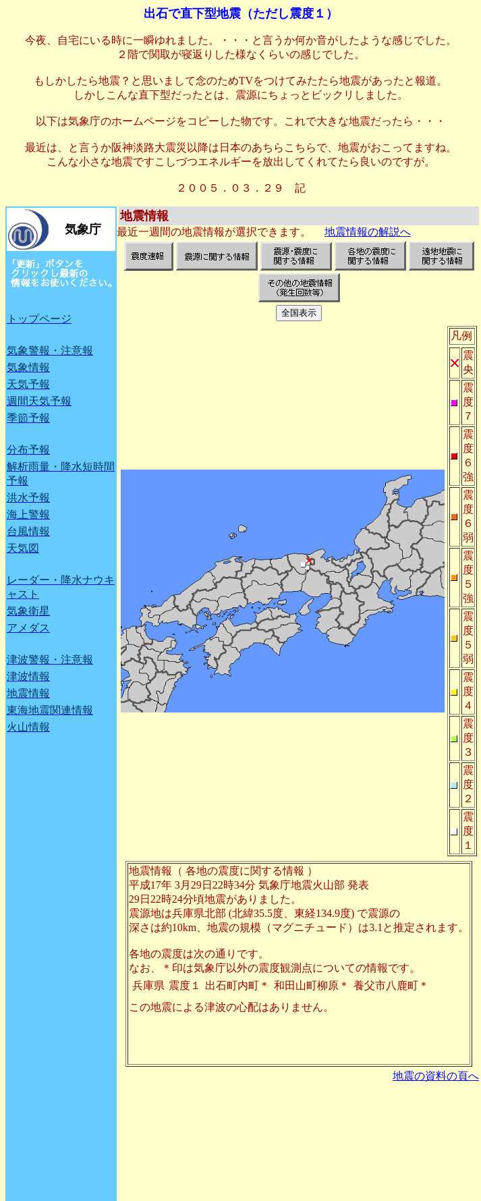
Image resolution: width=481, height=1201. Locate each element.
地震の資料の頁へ (436, 1076)
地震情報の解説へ (367, 232)
